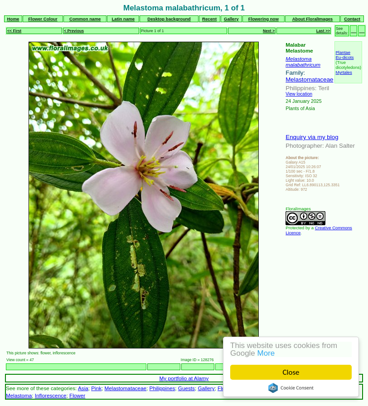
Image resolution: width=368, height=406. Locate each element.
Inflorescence (51, 395)
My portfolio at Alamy (184, 378)
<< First (14, 31)
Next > (269, 31)
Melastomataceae (309, 79)
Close (291, 372)
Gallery (231, 18)
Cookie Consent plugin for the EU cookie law (291, 388)
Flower (77, 395)
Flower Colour (43, 18)
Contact (352, 18)
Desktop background (168, 18)
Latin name (123, 18)
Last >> (323, 31)
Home (13, 18)
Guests (186, 388)
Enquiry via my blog (312, 137)
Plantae (342, 52)
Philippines (162, 388)
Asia (83, 388)
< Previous (74, 31)
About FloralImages (312, 18)
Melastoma (298, 59)
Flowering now (263, 18)
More (266, 353)
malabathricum (303, 65)
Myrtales (343, 72)
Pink (96, 388)
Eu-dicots (344, 57)
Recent (209, 18)
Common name (85, 18)
